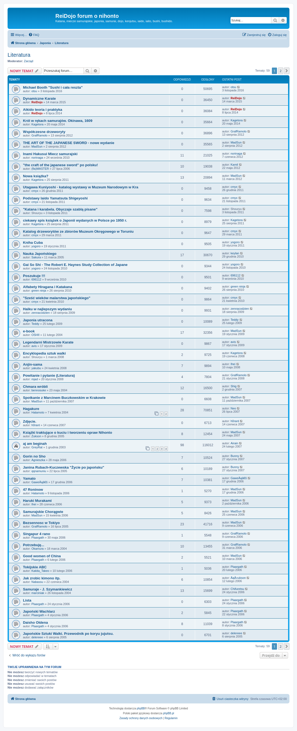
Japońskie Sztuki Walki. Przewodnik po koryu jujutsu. (68, 634)
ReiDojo (37, 102)
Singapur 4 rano (36, 534)
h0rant (35, 425)
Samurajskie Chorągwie (43, 512)
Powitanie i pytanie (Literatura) (49, 375)
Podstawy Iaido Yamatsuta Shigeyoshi (55, 198)
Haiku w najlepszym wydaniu (47, 309)
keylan (235, 253)
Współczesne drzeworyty (44, 132)
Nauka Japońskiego (39, 254)
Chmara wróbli (35, 387)
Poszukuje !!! (34, 276)
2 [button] (281, 70)
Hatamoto (37, 412)
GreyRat (36, 447)
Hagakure (31, 409)
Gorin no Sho (34, 456)
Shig (233, 386)
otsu (34, 91)
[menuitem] (33, 35)
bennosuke (38, 390)
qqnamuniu (38, 471)
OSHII (35, 334)
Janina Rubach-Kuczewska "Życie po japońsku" (63, 467)
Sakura (36, 257)
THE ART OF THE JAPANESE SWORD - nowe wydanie (68, 143)
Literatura (19, 55)
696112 (36, 279)
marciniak (37, 593)
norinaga (37, 157)
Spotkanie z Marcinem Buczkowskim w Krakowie (64, 398)
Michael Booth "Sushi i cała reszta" (53, 87)
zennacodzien (40, 312)
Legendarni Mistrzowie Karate (48, 342)
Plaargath (37, 537)
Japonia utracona (37, 320)
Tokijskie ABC (34, 567)
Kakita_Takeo (40, 570)
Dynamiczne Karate (39, 98)
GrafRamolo (39, 135)
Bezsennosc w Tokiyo (41, 523)
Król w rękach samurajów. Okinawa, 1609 (57, 121)
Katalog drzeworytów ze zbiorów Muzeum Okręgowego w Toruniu (78, 231)
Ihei (233, 364)
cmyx (34, 190)
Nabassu (37, 581)
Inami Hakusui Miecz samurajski (50, 154)
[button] (286, 71)
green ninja (38, 290)
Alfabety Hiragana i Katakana (47, 287)
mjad (34, 379)
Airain (234, 443)
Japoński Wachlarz (39, 611)
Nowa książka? (35, 176)
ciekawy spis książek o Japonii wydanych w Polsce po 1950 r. (75, 220)
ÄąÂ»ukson (238, 577)
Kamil (234, 164)
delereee (37, 637)
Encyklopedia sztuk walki (44, 353)
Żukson (36, 436)
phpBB (141, 708)
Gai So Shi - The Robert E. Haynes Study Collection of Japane (75, 265)
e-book (29, 331)
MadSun (36, 146)
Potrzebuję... (33, 545)
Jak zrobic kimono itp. (42, 578)
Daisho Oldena (35, 622)
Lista (27, 600)
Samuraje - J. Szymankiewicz (47, 589)
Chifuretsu (237, 588)
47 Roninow (33, 490)
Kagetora (37, 124)
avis (34, 346)
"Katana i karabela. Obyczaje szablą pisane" (60, 209)
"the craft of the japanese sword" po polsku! (60, 165)
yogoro (36, 246)
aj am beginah (35, 444)
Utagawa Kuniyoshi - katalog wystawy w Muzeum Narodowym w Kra (80, 187)
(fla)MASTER (40, 168)
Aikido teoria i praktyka (42, 110)
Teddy (35, 323)
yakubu (36, 368)
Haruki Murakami (37, 501)
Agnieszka (38, 460)
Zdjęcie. (29, 421)
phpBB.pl (168, 713)
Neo (233, 408)
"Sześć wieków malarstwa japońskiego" (56, 298)
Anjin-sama (32, 364)
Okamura (37, 548)
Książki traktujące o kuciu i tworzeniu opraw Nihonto (67, 432)
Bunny (235, 456)
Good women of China (42, 556)
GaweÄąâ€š (39, 482)
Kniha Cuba (33, 243)
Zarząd (28, 61)
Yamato (29, 478)
